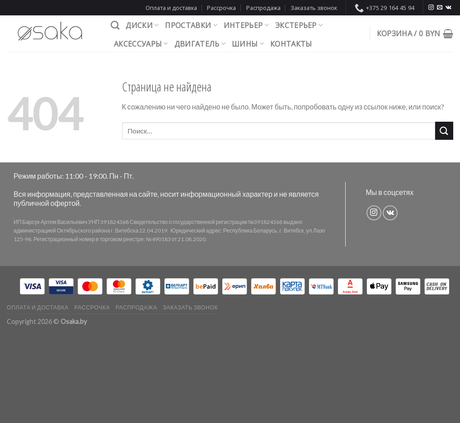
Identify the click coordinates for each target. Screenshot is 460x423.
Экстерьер (299, 25)
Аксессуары (141, 44)
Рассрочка (221, 8)
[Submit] (444, 130)
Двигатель (199, 44)
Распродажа (263, 8)
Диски (142, 25)
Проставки (191, 25)
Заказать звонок (314, 8)
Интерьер (246, 25)
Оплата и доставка (171, 8)
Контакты (291, 44)
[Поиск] (115, 25)
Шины (248, 44)
